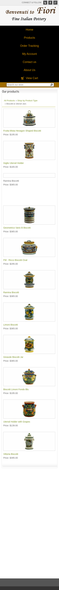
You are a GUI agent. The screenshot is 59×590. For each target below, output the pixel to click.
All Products (9, 100)
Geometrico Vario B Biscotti (17, 227)
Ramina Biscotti (11, 292)
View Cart (32, 78)
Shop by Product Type (27, 100)
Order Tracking (29, 45)
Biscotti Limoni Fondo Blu (16, 389)
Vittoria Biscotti (10, 454)
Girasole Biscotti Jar (13, 357)
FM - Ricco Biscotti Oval (15, 260)
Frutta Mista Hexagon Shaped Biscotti (22, 130)
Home (29, 29)
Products (29, 37)
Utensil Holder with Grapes (16, 421)
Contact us (29, 62)
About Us (29, 70)
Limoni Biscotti (10, 324)
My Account (29, 53)
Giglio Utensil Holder (13, 163)
